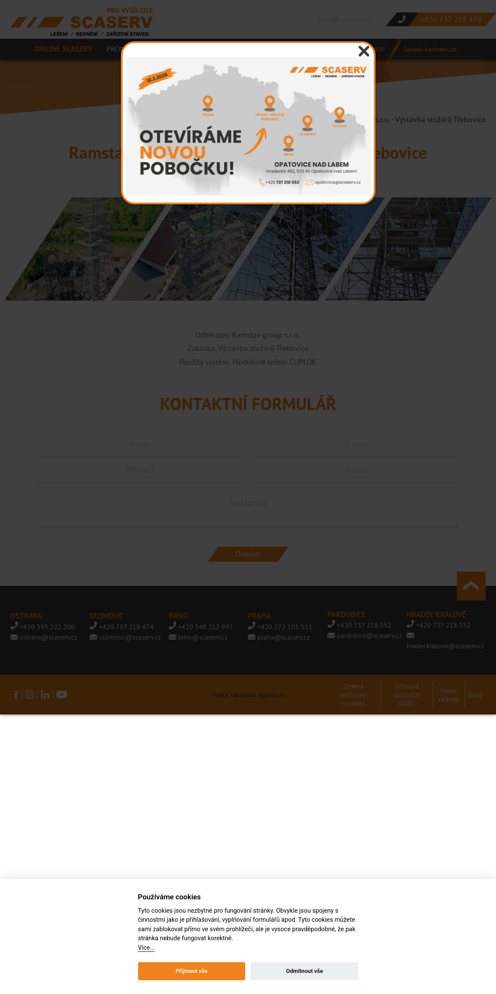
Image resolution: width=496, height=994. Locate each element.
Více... (146, 947)
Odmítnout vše (304, 971)
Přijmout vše (191, 971)
